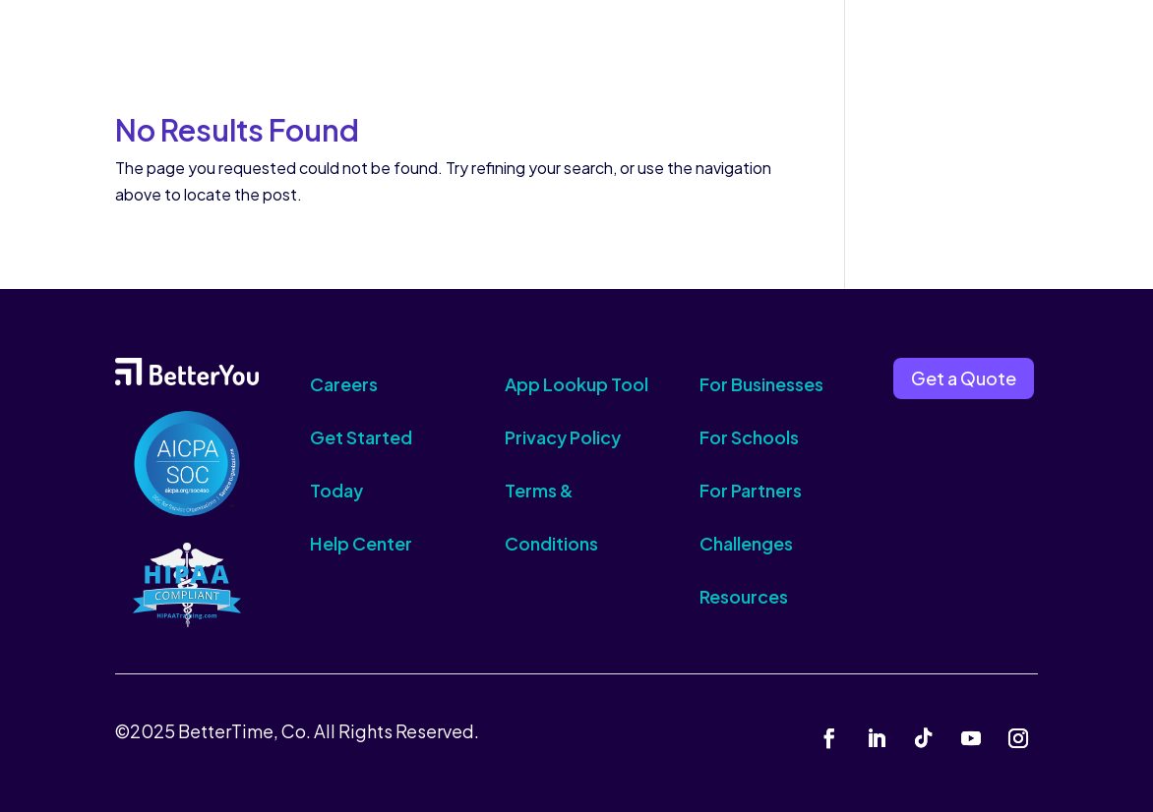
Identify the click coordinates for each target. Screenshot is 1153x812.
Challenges (746, 543)
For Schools (749, 437)
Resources (743, 596)
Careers (344, 384)
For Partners (750, 490)
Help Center (361, 543)
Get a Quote (963, 378)
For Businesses (761, 384)
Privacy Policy (563, 437)
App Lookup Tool (576, 384)
